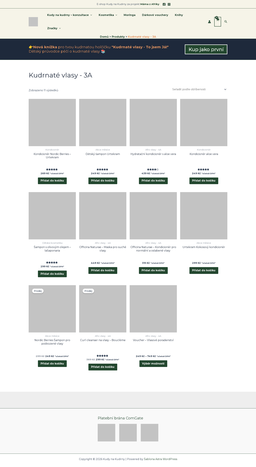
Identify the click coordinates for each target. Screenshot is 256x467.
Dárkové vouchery (157, 15)
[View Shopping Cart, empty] (217, 16)
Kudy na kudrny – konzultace (75, 15)
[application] (96, 15)
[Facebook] (164, 4)
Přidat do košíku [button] (52, 169)
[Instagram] (169, 4)
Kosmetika (112, 15)
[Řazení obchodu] (199, 77)
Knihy (179, 15)
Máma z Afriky (149, 4)
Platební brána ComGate (120, 411)
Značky (195, 15)
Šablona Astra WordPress (160, 452)
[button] (225, 16)
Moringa (132, 15)
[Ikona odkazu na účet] (209, 15)
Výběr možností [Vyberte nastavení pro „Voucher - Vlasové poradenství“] (153, 356)
